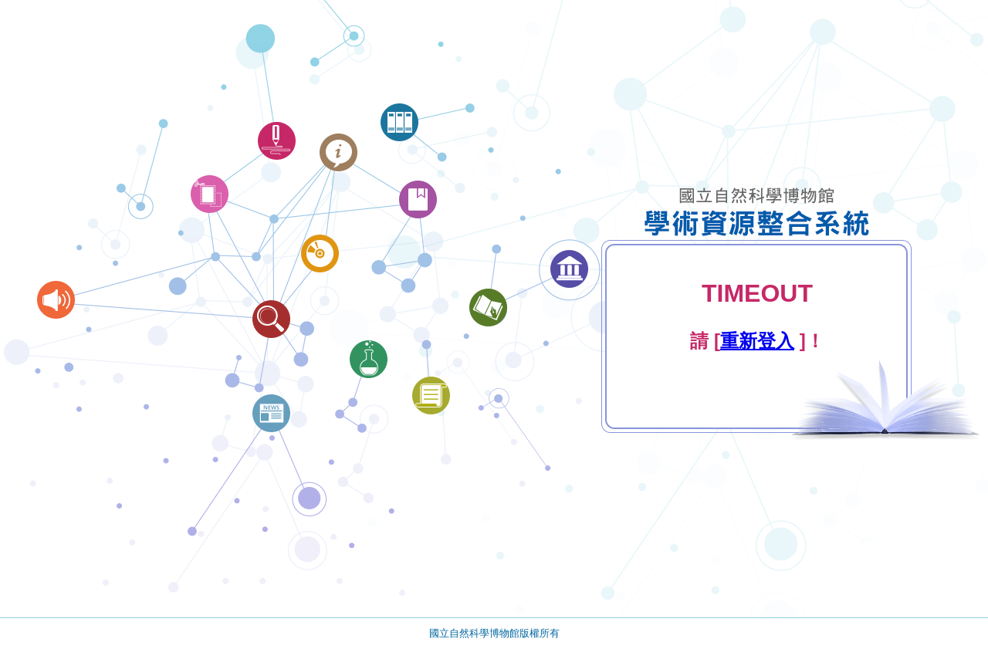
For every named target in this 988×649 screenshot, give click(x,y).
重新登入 (757, 340)
